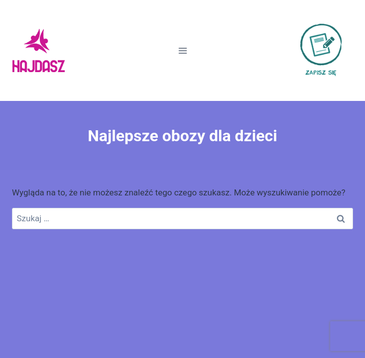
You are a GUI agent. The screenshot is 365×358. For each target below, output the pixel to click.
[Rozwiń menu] (182, 50)
